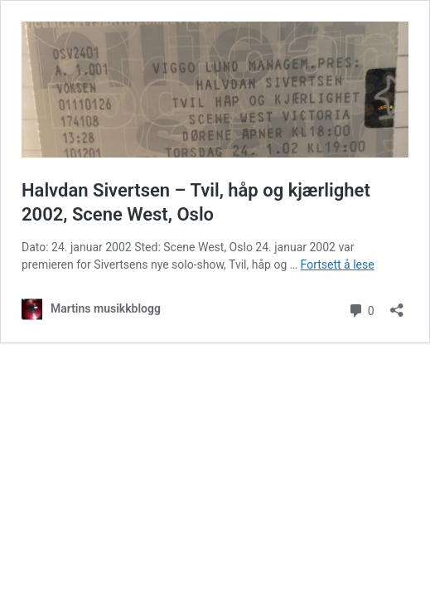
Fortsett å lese (337, 264)
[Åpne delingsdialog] (396, 305)
